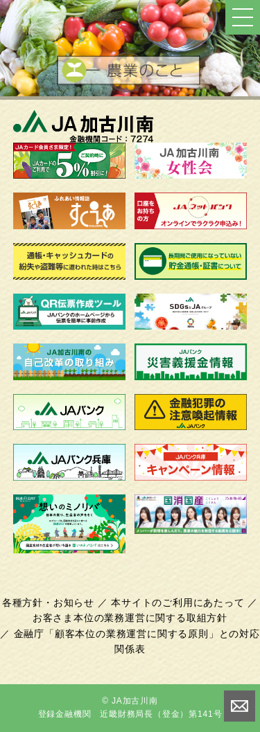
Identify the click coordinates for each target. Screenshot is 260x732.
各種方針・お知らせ (48, 602)
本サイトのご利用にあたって (177, 602)
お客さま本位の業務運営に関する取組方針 (130, 617)
